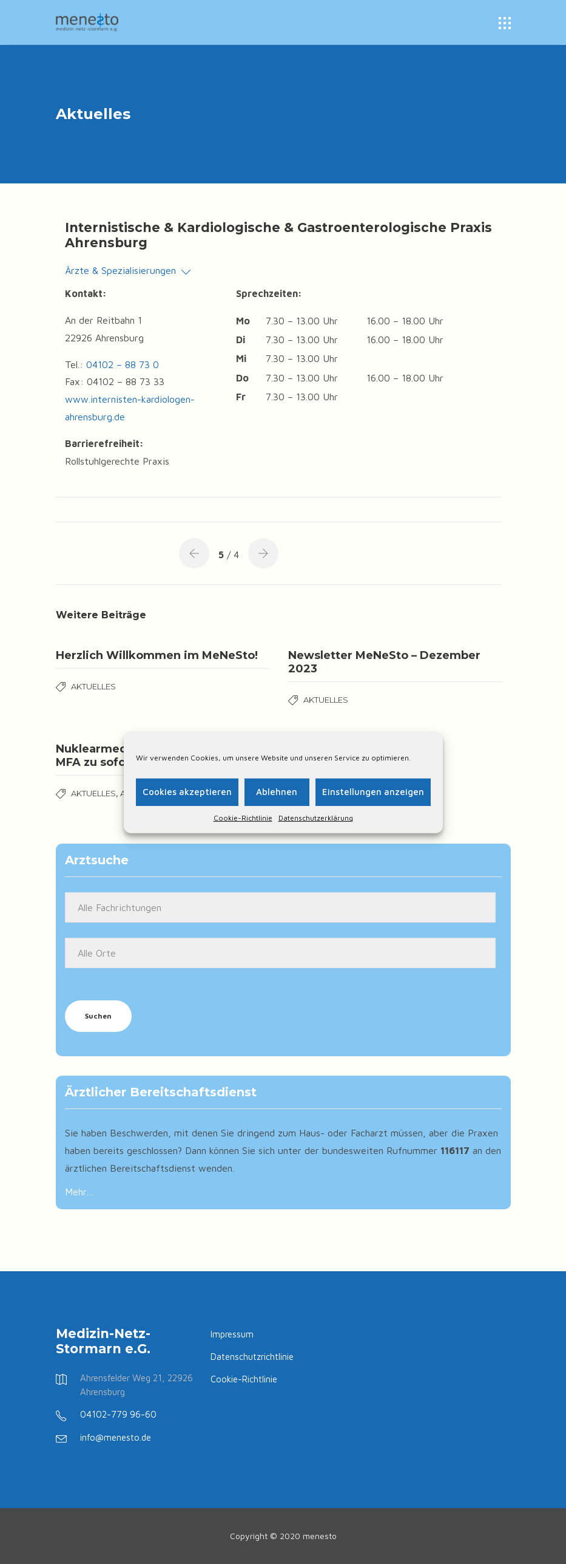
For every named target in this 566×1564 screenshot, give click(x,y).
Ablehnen (276, 792)
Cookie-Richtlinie (243, 817)
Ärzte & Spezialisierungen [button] (127, 270)
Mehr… (79, 1191)
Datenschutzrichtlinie (252, 1356)
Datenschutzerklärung (315, 817)
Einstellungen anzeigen (373, 792)
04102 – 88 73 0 (122, 364)
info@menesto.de (115, 1437)
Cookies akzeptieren (187, 792)
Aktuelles (93, 686)
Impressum (232, 1334)
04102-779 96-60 (118, 1414)
